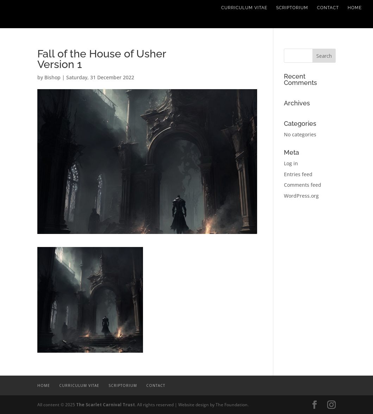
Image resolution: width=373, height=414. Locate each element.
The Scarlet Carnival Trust (105, 405)
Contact (328, 7)
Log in (291, 163)
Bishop (52, 77)
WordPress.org (301, 195)
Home (355, 7)
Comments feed (302, 184)
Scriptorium (292, 7)
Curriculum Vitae (244, 7)
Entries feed (298, 174)
